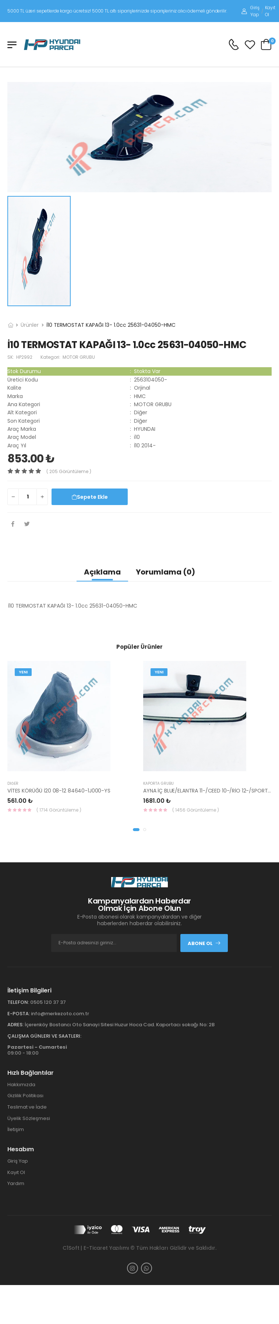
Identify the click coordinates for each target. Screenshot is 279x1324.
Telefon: (18, 1002)
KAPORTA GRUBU (158, 783)
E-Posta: (18, 1013)
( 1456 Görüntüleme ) (195, 810)
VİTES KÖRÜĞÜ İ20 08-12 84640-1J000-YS (58, 790)
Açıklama (102, 572)
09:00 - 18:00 (37, 1050)
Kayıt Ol (270, 11)
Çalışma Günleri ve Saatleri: (44, 1036)
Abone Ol (204, 943)
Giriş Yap (250, 11)
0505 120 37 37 (48, 1002)
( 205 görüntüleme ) (68, 471)
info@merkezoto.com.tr (60, 1013)
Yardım (15, 1183)
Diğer (12, 783)
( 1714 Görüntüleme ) (58, 810)
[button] (136, 829)
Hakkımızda (21, 1084)
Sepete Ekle (90, 497)
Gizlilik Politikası (25, 1095)
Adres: (15, 1024)
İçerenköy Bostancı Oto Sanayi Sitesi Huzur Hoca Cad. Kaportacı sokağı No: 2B (120, 1024)
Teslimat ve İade (27, 1106)
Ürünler (30, 325)
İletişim (15, 1129)
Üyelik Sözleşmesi (28, 1118)
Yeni (23, 672)
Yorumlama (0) (165, 572)
